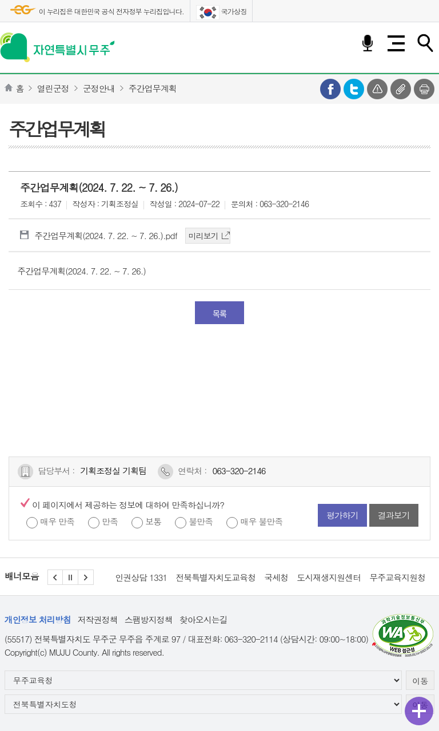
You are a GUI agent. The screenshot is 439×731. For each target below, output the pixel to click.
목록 (219, 313)
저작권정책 (98, 619)
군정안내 (99, 88)
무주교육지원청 (397, 577)
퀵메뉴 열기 (419, 711)
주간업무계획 (153, 88)
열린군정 (53, 88)
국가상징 (221, 12)
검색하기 (424, 43)
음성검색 (367, 43)
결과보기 (394, 515)
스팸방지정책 (149, 619)
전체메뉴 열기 (396, 43)
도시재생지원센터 (329, 577)
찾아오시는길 (203, 619)
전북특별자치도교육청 (215, 577)
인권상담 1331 (141, 577)
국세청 (276, 577)
